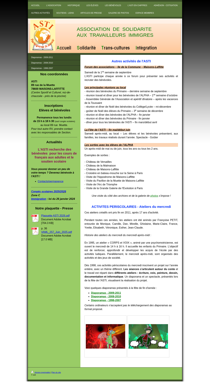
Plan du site (56, 372)
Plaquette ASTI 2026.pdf (55, 215)
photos (154, 195)
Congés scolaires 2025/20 (47, 191)
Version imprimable (41, 372)
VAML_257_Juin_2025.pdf (56, 232)
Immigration (38, 199)
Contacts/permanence (50, 181)
